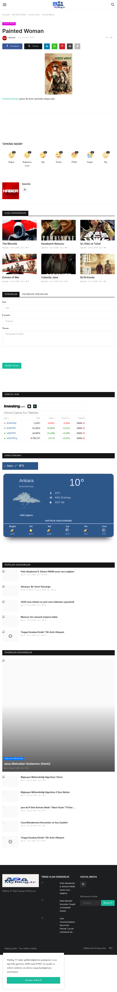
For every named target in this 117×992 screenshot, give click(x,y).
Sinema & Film (34, 15)
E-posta (6, 315)
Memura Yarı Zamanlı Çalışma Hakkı (39, 617)
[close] (60, 956)
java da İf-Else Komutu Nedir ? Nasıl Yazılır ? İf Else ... (48, 761)
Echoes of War (10, 277)
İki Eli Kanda (87, 277)
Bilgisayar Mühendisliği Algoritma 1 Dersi (41, 731)
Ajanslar (8, 38)
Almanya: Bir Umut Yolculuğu (36, 586)
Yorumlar (11, 294)
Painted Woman (10, 98)
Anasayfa (6, 15)
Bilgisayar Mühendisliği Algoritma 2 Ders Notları (45, 746)
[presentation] (25, 354)
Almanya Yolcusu (27, 590)
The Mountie (9, 243)
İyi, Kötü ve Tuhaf (90, 243)
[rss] (83, 839)
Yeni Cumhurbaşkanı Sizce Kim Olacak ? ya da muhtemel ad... (67, 880)
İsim (4, 302)
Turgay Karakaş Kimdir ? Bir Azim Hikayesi (42, 632)
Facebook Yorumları (35, 294)
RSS (110, 903)
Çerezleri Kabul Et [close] (33, 980)
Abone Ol (107, 857)
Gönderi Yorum (12, 366)
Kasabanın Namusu (52, 243)
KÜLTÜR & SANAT (19, 15)
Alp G (23, 575)
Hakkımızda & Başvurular (94, 903)
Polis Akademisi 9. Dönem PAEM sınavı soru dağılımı (47, 571)
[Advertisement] (58, 950)
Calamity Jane (49, 277)
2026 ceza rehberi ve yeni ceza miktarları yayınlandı (47, 602)
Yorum (5, 328)
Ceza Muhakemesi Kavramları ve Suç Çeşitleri (44, 777)
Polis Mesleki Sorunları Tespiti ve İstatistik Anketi (67, 860)
